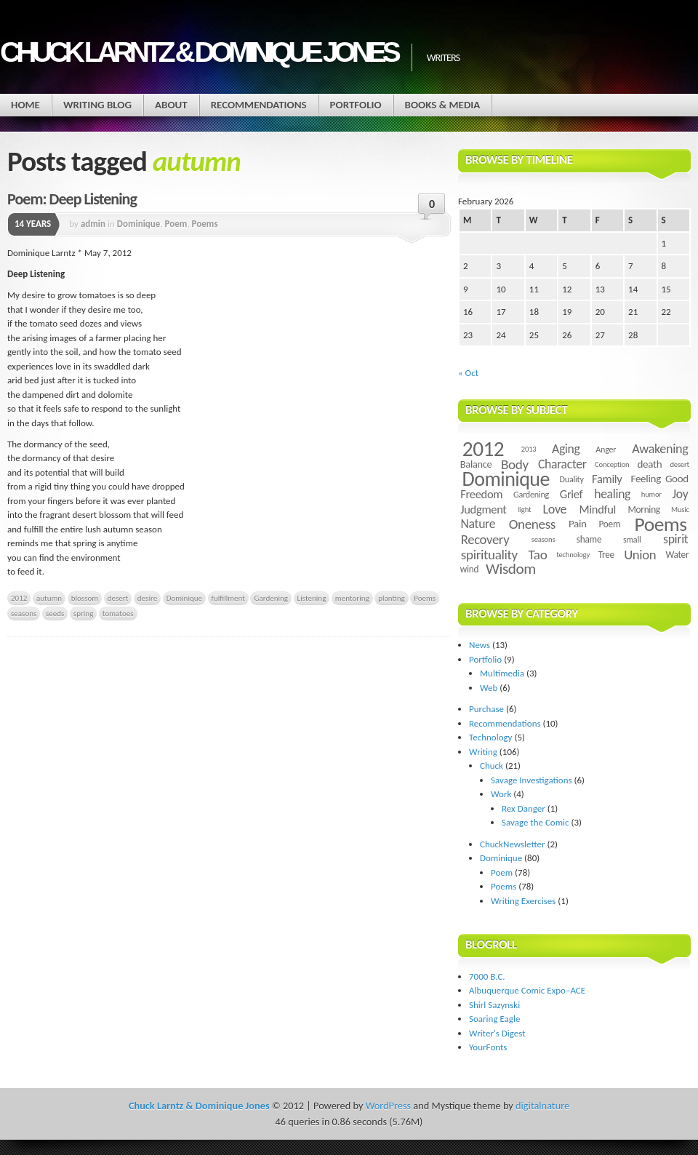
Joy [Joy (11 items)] (681, 494)
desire (147, 598)
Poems (205, 223)
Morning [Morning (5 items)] (643, 509)
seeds (55, 613)
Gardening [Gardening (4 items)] (531, 494)
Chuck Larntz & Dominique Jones (198, 52)
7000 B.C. (487, 976)
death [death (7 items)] (649, 464)
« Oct (468, 372)
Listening (311, 598)
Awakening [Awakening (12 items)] (660, 449)
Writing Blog (97, 104)
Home (25, 104)
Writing (483, 751)
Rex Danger (523, 808)
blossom (84, 598)
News (479, 644)
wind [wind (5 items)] (469, 569)
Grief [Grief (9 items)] (571, 494)
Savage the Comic (535, 822)
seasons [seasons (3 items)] (543, 539)
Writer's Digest (497, 1033)
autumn (49, 598)
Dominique (139, 223)
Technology (491, 737)
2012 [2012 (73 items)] (483, 449)
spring (83, 613)
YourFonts (488, 1047)
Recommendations (259, 104)
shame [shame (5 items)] (589, 539)
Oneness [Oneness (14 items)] (532, 524)
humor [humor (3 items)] (651, 494)
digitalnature (542, 1105)
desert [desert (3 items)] (679, 464)
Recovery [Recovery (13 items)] (485, 539)
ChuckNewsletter (512, 844)
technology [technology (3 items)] (573, 554)
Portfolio (356, 104)
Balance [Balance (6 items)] (476, 464)
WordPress (388, 1105)
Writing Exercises (523, 900)
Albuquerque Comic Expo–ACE (527, 990)
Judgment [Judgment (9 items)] (483, 509)
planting (391, 598)
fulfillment (228, 598)
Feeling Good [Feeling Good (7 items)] (660, 478)
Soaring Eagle (494, 1018)
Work (501, 793)
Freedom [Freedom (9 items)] (481, 494)
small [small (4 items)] (632, 539)
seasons (23, 613)
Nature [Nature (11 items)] (478, 524)
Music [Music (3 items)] (680, 509)
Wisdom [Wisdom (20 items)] (511, 568)
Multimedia (502, 673)
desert (118, 598)
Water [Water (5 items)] (677, 554)
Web (488, 687)
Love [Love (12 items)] (554, 509)
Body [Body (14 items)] (515, 464)
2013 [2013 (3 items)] (529, 449)
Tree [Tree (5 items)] (606, 554)
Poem (176, 223)
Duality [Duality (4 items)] (572, 478)
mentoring (352, 598)
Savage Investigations (531, 780)
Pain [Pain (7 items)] (578, 523)
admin (93, 223)
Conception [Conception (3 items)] (612, 464)
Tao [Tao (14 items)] (537, 554)
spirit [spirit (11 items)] (675, 539)
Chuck (491, 765)
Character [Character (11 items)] (562, 464)
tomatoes (118, 613)
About (171, 104)
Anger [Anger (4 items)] (605, 449)
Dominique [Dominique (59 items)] (506, 479)
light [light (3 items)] (524, 509)
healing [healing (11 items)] (612, 494)
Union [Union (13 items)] (640, 554)
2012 (19, 598)
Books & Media (443, 104)
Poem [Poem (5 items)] (609, 524)
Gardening (271, 598)
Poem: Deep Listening (72, 199)
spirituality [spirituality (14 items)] (489, 554)
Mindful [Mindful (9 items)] (598, 509)
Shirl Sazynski (494, 1004)
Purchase (486, 708)
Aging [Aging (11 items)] (566, 449)
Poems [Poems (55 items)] (661, 524)
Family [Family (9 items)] (607, 478)
